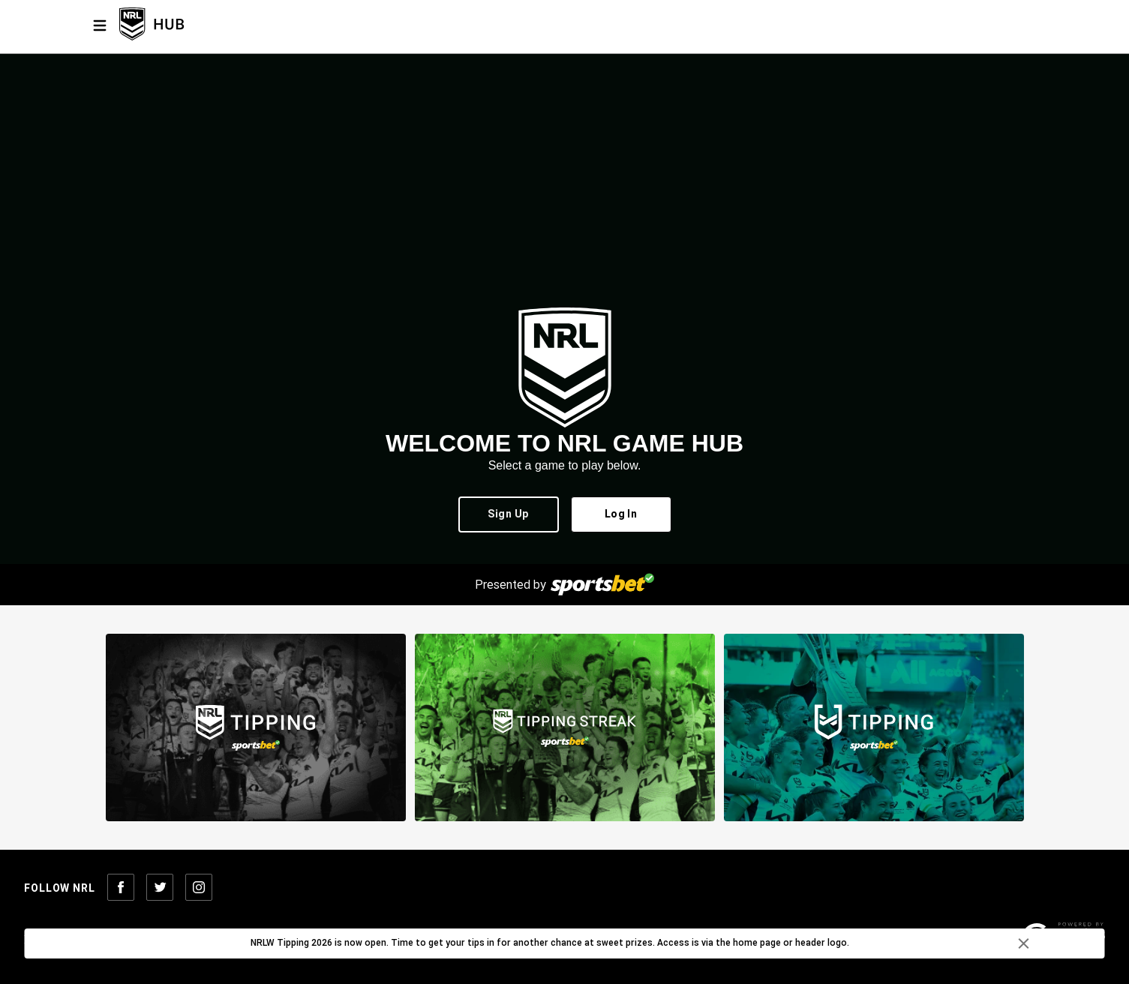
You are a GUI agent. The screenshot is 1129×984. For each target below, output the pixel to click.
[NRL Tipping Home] (176, 25)
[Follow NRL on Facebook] (120, 888)
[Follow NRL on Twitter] (159, 888)
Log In (621, 514)
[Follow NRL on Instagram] (198, 888)
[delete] (1024, 943)
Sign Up (508, 514)
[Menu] (100, 25)
